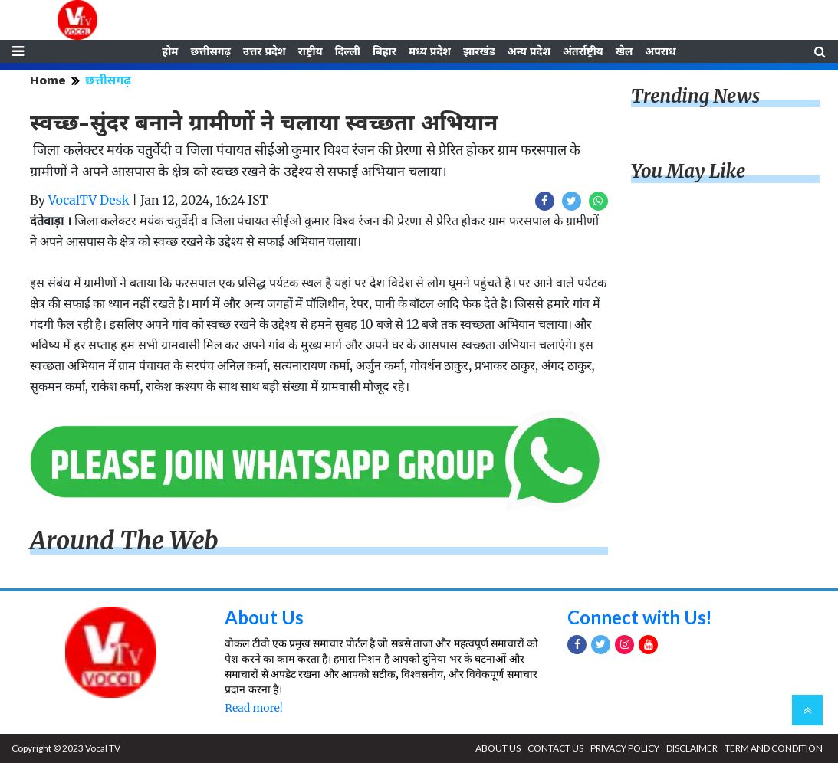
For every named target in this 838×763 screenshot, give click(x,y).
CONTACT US (555, 748)
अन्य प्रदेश (529, 51)
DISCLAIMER (692, 748)
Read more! (253, 708)
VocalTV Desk (89, 200)
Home (48, 80)
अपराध (660, 51)
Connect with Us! (640, 617)
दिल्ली (347, 51)
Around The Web (124, 541)
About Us (264, 617)
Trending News (695, 96)
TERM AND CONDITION (774, 748)
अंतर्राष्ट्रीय (583, 51)
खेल (624, 51)
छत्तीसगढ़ (210, 51)
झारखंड (479, 51)
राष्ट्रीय (310, 51)
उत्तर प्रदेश (264, 51)
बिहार (384, 51)
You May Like (688, 172)
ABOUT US (498, 748)
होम (170, 51)
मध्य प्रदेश (430, 51)
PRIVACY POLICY (624, 748)
